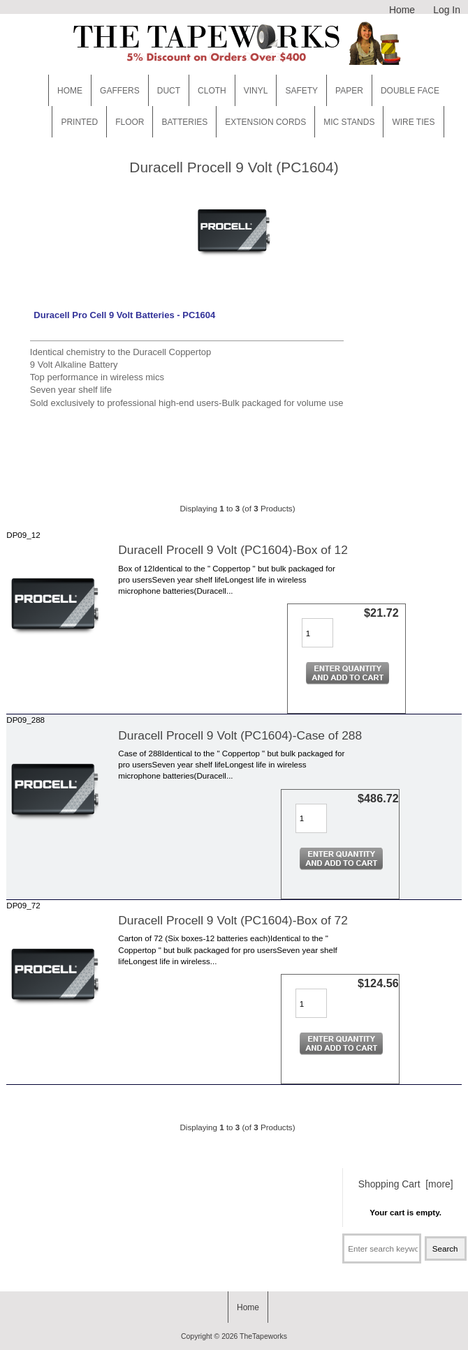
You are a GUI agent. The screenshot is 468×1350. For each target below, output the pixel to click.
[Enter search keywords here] (381, 1248)
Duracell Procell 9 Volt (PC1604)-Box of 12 (233, 550)
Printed (79, 122)
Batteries (184, 122)
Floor (129, 122)
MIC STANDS (348, 122)
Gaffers (120, 91)
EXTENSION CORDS (265, 122)
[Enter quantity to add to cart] (317, 632)
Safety (301, 91)
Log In (446, 9)
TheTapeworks (263, 1336)
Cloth (212, 91)
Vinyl (256, 91)
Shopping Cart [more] (405, 1184)
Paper (349, 91)
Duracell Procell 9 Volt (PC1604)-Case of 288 (240, 735)
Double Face (410, 91)
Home (402, 9)
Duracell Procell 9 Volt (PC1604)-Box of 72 (233, 920)
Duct (168, 91)
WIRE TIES (413, 122)
